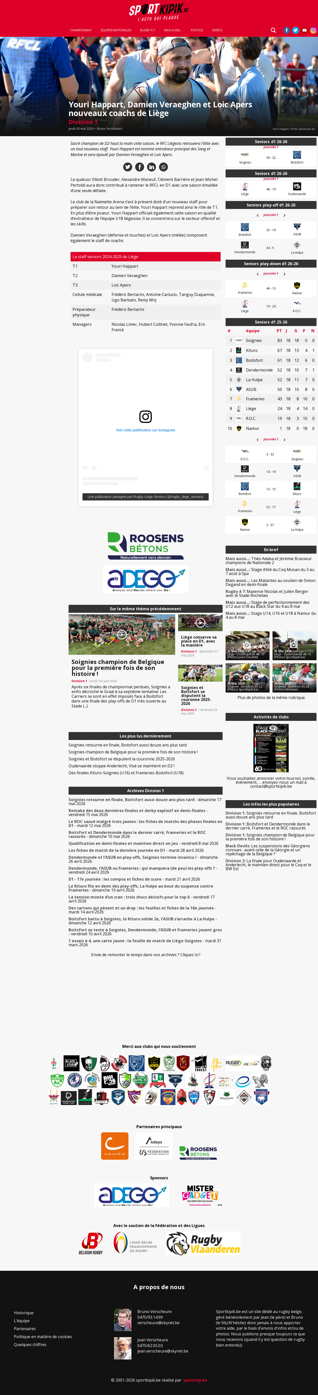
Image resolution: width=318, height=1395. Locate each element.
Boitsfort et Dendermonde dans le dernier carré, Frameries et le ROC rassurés (268, 826)
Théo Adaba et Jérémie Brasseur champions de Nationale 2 (269, 561)
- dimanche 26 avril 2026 (143, 859)
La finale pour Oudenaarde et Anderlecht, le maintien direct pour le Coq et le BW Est (268, 865)
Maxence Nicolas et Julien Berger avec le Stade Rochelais (267, 593)
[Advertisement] (33, 212)
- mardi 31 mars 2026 (145, 943)
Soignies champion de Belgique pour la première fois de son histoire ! (133, 752)
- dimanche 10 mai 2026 (137, 834)
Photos (197, 30)
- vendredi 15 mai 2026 (138, 813)
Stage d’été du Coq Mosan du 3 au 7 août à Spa (270, 571)
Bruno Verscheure (109, 128)
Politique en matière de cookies (43, 1336)
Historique (24, 1312)
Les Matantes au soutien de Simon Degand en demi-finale (271, 582)
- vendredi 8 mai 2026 (143, 843)
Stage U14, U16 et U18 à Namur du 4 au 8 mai (271, 615)
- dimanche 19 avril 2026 (141, 888)
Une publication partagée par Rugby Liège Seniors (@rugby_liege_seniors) (145, 497)
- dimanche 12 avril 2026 (143, 921)
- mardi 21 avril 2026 (134, 879)
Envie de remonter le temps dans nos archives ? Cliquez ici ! (145, 954)
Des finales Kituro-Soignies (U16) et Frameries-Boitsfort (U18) (126, 773)
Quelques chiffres (30, 1344)
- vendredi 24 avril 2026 (143, 870)
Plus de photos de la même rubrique (271, 697)
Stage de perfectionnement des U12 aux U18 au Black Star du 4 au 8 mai (268, 604)
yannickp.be (195, 1380)
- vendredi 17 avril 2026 (142, 899)
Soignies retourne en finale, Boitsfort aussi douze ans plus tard (128, 745)
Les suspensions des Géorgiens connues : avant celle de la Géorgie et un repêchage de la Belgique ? (268, 850)
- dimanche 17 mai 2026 (145, 802)
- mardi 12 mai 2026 (145, 823)
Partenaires (25, 1328)
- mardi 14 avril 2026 (142, 910)
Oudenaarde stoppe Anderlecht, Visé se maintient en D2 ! (121, 766)
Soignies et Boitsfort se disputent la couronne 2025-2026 (122, 759)
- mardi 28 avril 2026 (136, 850)
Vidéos (217, 30)
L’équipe (22, 1320)
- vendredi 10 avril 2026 (145, 932)
